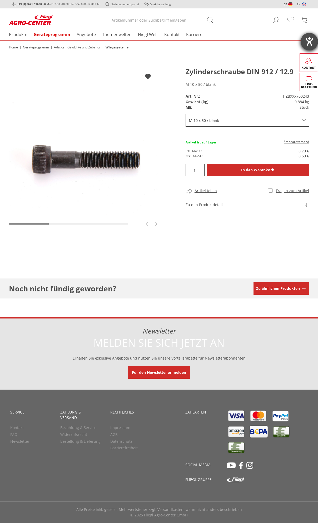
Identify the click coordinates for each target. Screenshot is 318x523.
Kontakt (172, 34)
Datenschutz (121, 441)
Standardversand (296, 142)
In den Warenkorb (257, 169)
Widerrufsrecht (73, 434)
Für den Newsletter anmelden (159, 372)
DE (285, 4)
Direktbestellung (160, 4)
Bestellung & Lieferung (80, 441)
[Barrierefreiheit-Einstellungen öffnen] (309, 41)
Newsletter (19, 441)
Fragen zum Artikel (292, 190)
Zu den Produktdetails (205, 204)
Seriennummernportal (125, 4)
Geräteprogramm (52, 34)
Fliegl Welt (148, 34)
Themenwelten (117, 34)
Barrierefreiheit (124, 447)
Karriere (194, 34)
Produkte (18, 34)
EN (299, 4)
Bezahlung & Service (78, 427)
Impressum (120, 427)
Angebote (86, 34)
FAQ (13, 434)
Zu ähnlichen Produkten (278, 288)
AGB (114, 434)
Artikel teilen (206, 190)
